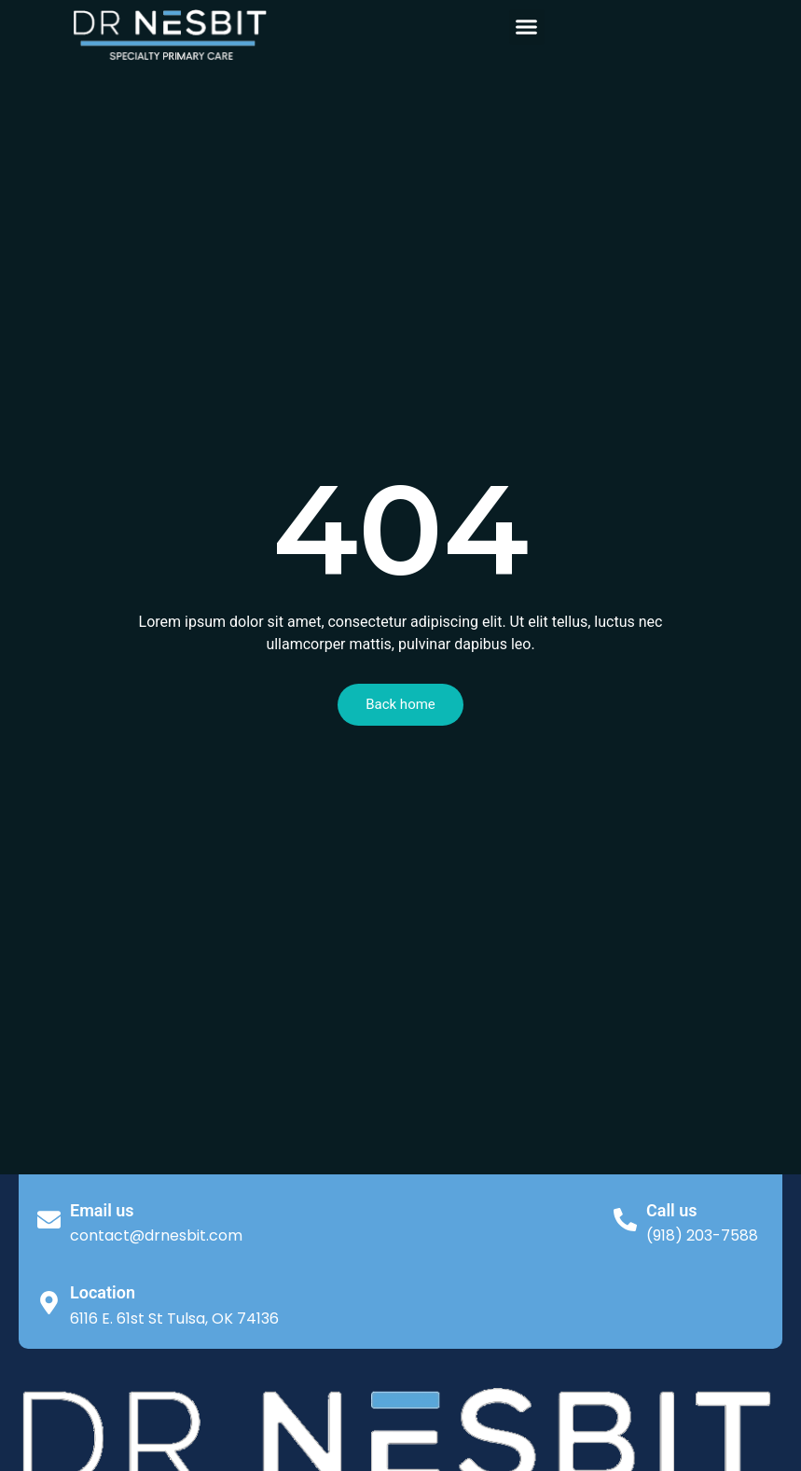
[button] (527, 27)
